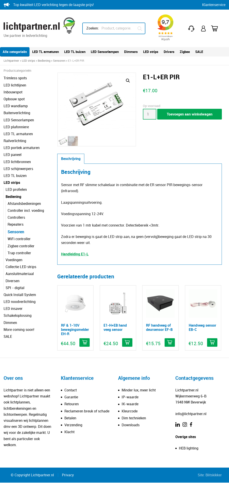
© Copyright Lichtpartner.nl (32, 475)
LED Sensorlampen (105, 51)
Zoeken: (92, 28)
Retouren (71, 404)
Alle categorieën (15, 51)
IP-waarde (130, 397)
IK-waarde (130, 404)
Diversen (12, 280)
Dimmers (131, 51)
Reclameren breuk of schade (86, 411)
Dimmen (10, 322)
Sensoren (59, 61)
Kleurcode (130, 411)
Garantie (71, 397)
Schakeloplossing (18, 315)
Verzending (73, 425)
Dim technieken (134, 418)
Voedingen (14, 259)
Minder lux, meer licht (139, 390)
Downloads (131, 425)
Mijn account (203, 28)
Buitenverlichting (17, 112)
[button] (128, 81)
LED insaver (13, 308)
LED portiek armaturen (22, 147)
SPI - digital (15, 287)
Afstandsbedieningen (24, 203)
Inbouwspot (13, 92)
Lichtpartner (11, 61)
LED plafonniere (16, 126)
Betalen (70, 418)
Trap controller (19, 252)
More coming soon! (19, 329)
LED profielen (16, 189)
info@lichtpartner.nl (190, 414)
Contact (70, 390)
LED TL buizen (74, 51)
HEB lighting (188, 448)
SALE (199, 51)
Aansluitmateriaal (20, 273)
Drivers (169, 51)
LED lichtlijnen (15, 85)
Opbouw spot (14, 99)
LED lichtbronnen (17, 161)
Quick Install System (20, 294)
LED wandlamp (16, 105)
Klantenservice (213, 4)
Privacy (68, 475)
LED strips (150, 51)
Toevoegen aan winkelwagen (189, 114)
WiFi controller (19, 238)
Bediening (44, 61)
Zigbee (185, 51)
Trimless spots (15, 78)
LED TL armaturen (45, 51)
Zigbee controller (21, 246)
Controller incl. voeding (26, 210)
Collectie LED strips (21, 266)
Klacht (69, 432)
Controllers (16, 217)
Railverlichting (15, 140)
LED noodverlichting (20, 301)
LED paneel (12, 154)
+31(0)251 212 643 (192, 28)
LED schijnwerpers (18, 168)
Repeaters (15, 224)
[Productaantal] (150, 114)
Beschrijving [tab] (71, 159)
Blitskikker (214, 475)
